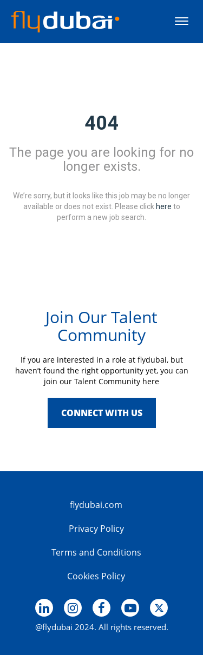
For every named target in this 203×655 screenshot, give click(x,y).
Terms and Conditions (96, 552)
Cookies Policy (96, 576)
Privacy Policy (96, 528)
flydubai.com (96, 505)
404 (101, 123)
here (164, 206)
